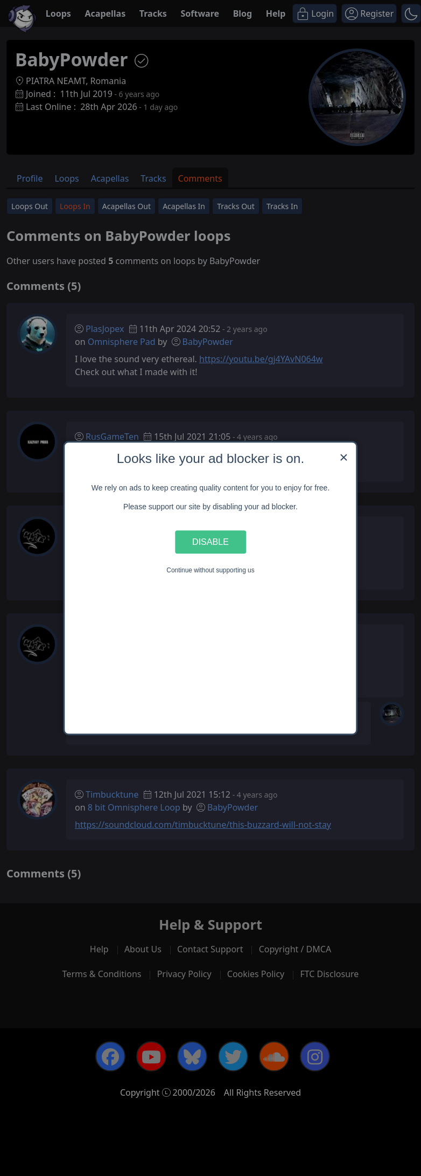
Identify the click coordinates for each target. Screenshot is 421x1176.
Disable (210, 542)
